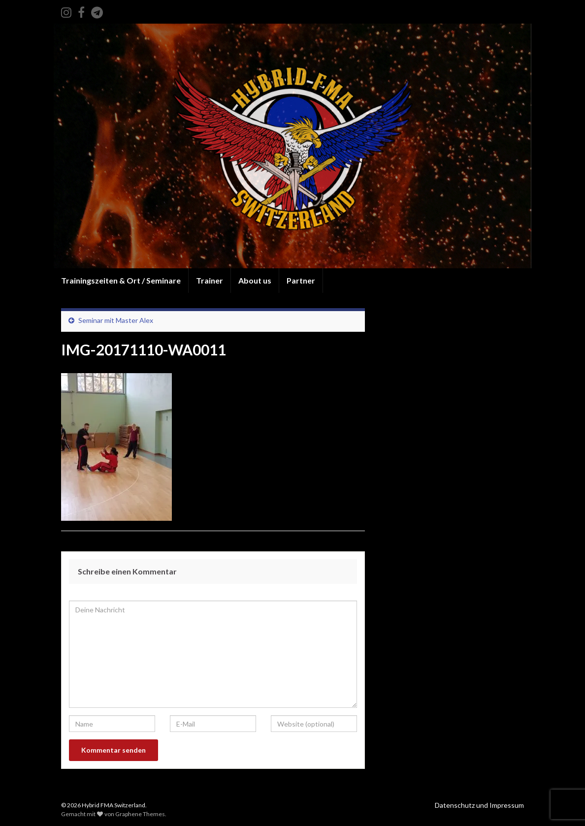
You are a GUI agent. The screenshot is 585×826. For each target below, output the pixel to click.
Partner (301, 280)
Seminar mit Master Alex (115, 320)
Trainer (209, 280)
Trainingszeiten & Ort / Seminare (121, 280)
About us (254, 280)
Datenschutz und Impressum (479, 805)
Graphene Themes (140, 814)
